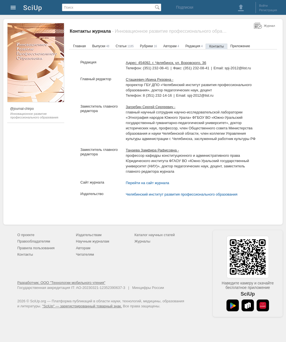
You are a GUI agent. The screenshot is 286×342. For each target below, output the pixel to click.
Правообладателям (33, 241)
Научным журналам (92, 241)
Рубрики (148, 46)
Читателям (85, 254)
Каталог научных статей (154, 235)
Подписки (184, 7)
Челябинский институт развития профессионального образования (181, 194)
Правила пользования (35, 248)
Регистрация (268, 10)
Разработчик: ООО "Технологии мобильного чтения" (61, 283)
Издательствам (89, 235)
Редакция (194, 46)
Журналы (142, 241)
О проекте (25, 235)
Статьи (125, 46)
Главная (79, 46)
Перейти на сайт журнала (147, 183)
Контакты (216, 46)
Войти (263, 5)
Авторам (171, 46)
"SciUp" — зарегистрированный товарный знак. (82, 306)
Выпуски (100, 46)
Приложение (240, 46)
